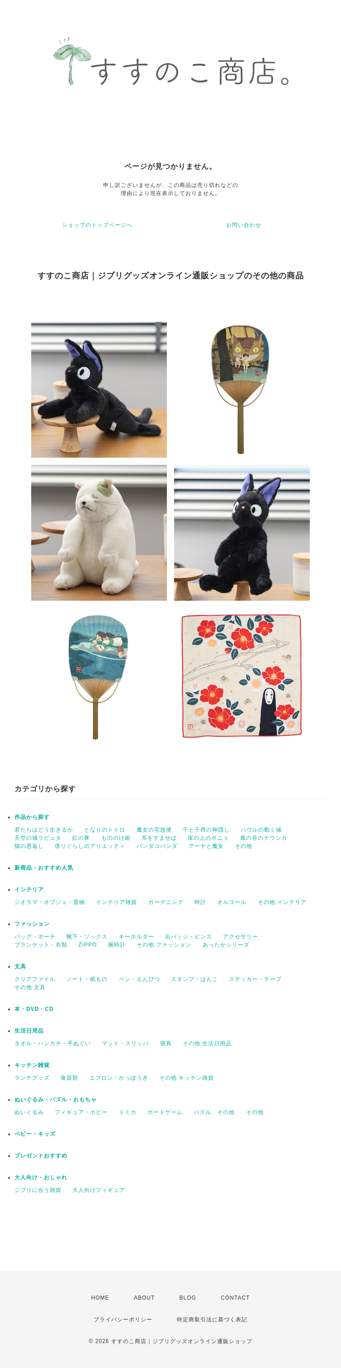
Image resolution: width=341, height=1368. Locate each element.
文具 (20, 966)
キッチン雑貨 (32, 1065)
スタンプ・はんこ (194, 979)
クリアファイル (35, 979)
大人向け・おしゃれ (40, 1177)
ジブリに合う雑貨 (38, 1190)
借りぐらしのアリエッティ (90, 846)
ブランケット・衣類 (40, 945)
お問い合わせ (243, 225)
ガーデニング (166, 902)
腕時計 (117, 945)
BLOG (188, 1298)
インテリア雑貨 (116, 902)
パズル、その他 (214, 1112)
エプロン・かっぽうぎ (119, 1078)
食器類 (69, 1078)
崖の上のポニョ (208, 838)
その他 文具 (30, 987)
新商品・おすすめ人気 (43, 868)
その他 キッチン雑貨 (186, 1078)
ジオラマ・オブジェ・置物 (49, 902)
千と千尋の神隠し (206, 830)
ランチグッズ (32, 1078)
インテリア (29, 889)
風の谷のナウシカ (263, 838)
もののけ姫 (116, 838)
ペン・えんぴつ (139, 979)
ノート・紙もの (87, 979)
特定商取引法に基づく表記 (212, 1319)
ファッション (32, 924)
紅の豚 (81, 838)
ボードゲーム (165, 1112)
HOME (100, 1298)
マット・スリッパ (125, 1043)
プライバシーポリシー (123, 1319)
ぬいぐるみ (29, 1112)
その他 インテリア (282, 902)
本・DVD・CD (34, 1009)
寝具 (166, 1043)
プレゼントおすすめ (40, 1156)
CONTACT (235, 1298)
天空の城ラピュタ (38, 838)
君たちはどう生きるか (43, 830)
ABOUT (144, 1298)
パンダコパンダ (157, 846)
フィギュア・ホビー (81, 1112)
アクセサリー (240, 936)
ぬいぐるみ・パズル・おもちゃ (55, 1099)
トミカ (128, 1112)
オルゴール (231, 902)
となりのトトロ (104, 830)
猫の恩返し (29, 846)
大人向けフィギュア (98, 1190)
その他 (243, 846)
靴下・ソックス (87, 936)
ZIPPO (87, 945)
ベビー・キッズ (35, 1134)
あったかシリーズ (226, 945)
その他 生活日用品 (207, 1043)
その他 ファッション (164, 945)
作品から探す (32, 817)
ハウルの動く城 (261, 830)
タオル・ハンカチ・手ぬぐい (52, 1043)
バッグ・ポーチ (35, 936)
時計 (200, 902)
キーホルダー (136, 936)
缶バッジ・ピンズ (188, 936)
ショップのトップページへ (97, 225)
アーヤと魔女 (206, 846)
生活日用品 (29, 1031)
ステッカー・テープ (255, 979)
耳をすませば (159, 838)
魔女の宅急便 (154, 830)
